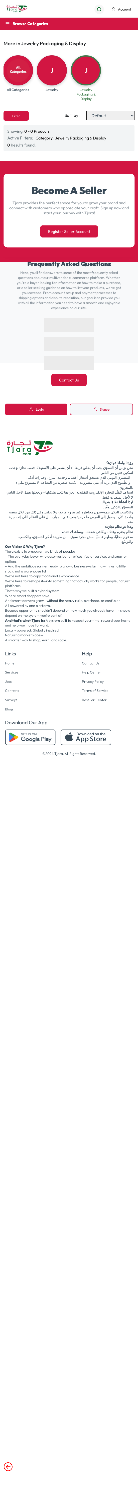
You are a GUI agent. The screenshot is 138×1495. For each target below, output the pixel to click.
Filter (16, 116)
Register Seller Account (69, 231)
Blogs (9, 709)
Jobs (8, 681)
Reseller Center (94, 700)
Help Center (91, 672)
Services (11, 672)
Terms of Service (95, 690)
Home (10, 663)
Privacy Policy (93, 681)
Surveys (11, 700)
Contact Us (69, 379)
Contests (12, 690)
